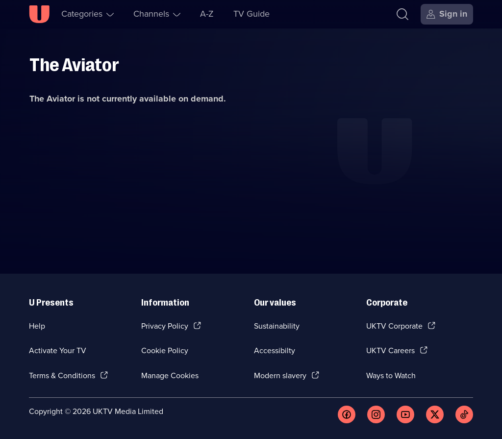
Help (37, 326)
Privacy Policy (164, 326)
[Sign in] (447, 14)
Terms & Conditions (62, 375)
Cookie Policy (164, 350)
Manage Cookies (170, 375)
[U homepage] (39, 14)
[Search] (402, 14)
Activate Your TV (57, 350)
